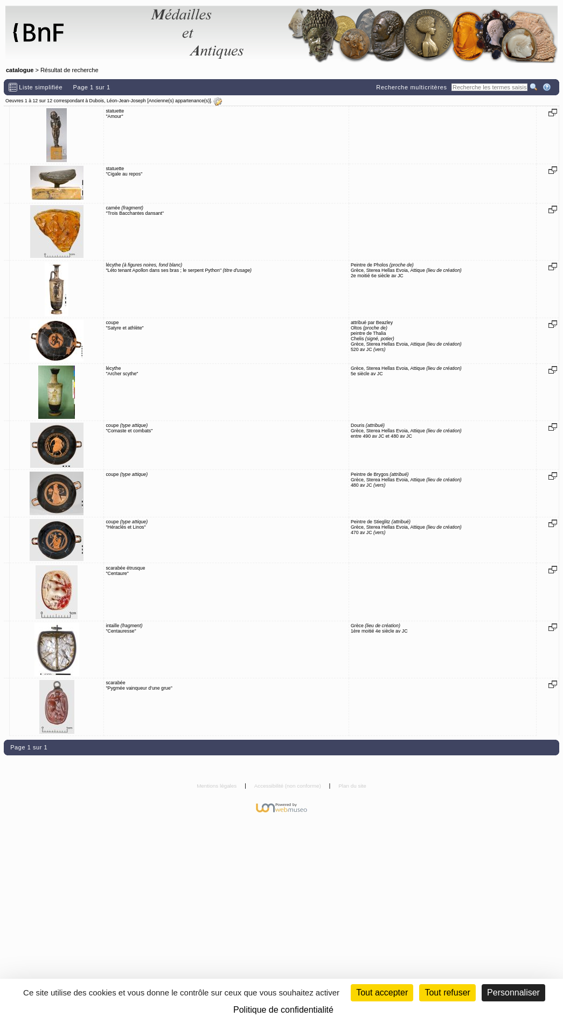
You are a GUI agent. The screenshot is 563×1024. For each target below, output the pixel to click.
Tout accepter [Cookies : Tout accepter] (382, 992)
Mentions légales (217, 786)
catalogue (19, 70)
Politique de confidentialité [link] (283, 1009)
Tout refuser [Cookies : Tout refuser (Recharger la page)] (447, 992)
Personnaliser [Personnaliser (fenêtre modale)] (513, 992)
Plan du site (352, 786)
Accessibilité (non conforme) (288, 786)
